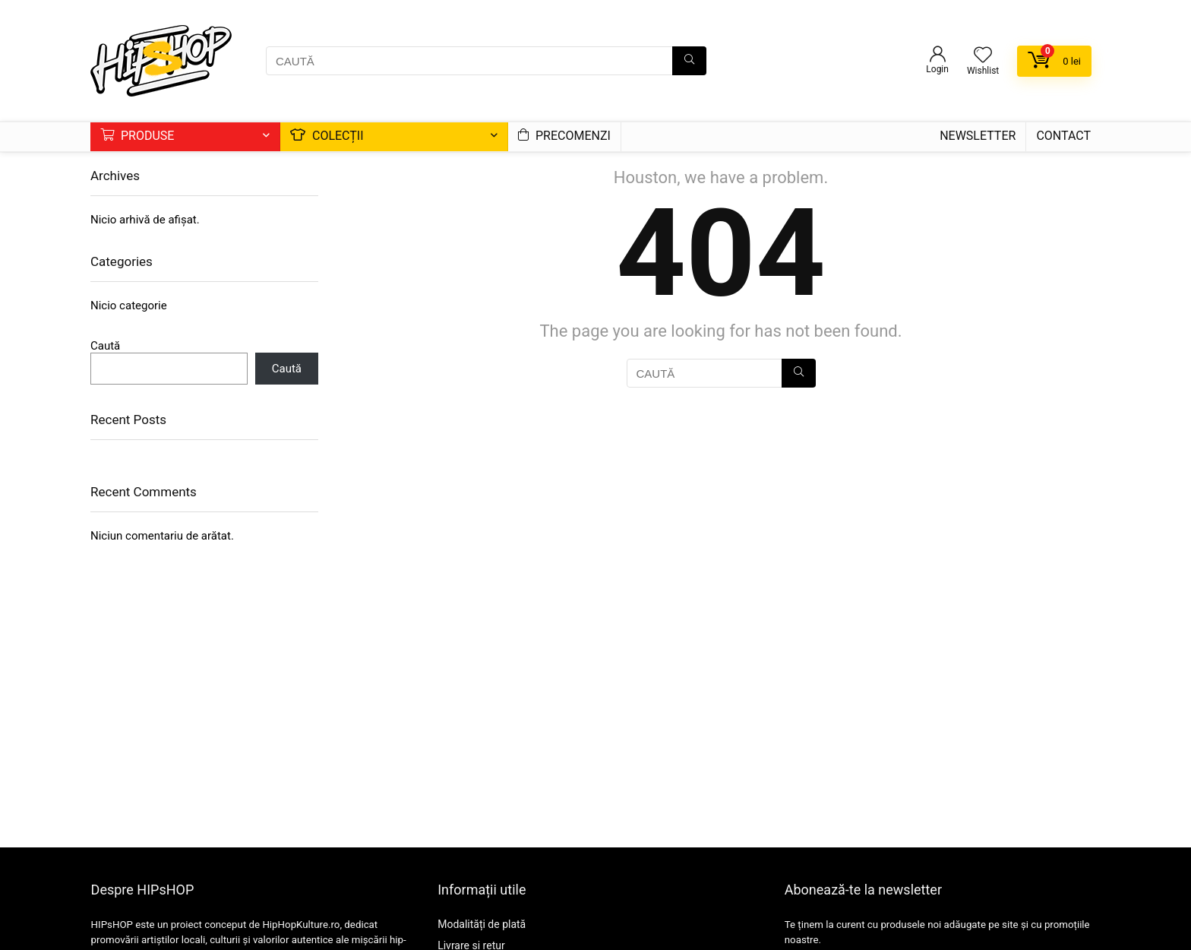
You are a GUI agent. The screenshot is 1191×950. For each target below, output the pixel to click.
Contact (1063, 135)
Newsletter (978, 135)
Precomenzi (564, 135)
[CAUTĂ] (689, 60)
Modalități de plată (482, 924)
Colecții (327, 135)
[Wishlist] (983, 56)
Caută (105, 346)
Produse (137, 135)
